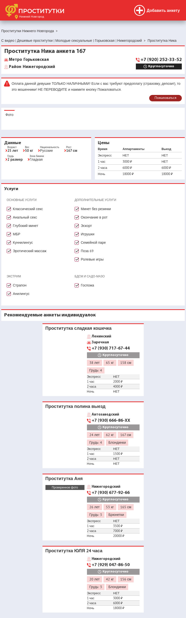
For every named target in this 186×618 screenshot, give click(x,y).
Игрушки (87, 234)
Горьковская (29, 60)
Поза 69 (87, 251)
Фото (9, 114)
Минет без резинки (96, 209)
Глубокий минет (25, 225)
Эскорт (86, 225)
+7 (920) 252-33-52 (161, 59)
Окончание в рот (94, 217)
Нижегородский (32, 67)
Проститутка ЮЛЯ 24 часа (74, 550)
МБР (16, 234)
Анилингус (21, 293)
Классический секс (28, 209)
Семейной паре (93, 242)
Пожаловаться (165, 98)
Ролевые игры (92, 259)
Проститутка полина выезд (75, 406)
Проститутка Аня (64, 478)
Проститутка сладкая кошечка (78, 328)
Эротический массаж (29, 251)
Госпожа (87, 285)
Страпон (19, 285)
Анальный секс (25, 217)
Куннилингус (23, 242)
